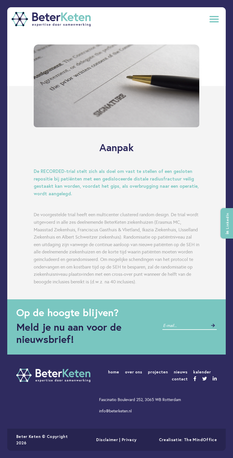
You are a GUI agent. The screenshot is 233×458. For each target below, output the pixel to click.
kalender (202, 372)
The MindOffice (200, 439)
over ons (133, 372)
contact (180, 379)
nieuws (180, 372)
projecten (158, 372)
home (113, 372)
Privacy (129, 439)
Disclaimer (107, 439)
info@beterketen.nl (115, 411)
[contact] (185, 325)
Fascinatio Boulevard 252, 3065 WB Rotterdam (140, 399)
